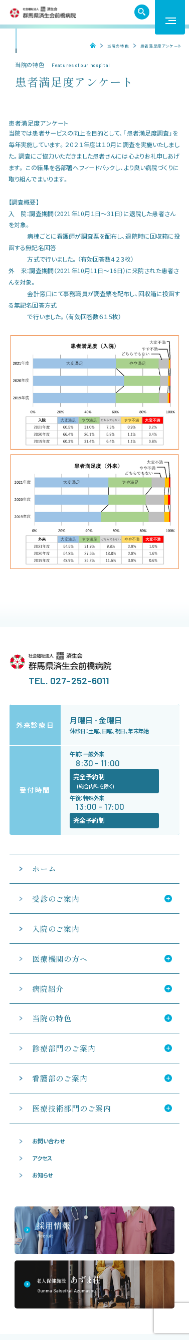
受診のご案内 (56, 898)
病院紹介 (48, 988)
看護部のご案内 (59, 1078)
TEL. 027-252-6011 (69, 680)
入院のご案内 (56, 928)
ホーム (89, 46)
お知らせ (42, 1175)
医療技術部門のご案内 (71, 1108)
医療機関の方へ (60, 958)
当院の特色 (118, 46)
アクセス (42, 1158)
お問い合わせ (48, 1141)
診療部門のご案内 (63, 1048)
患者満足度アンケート (160, 46)
